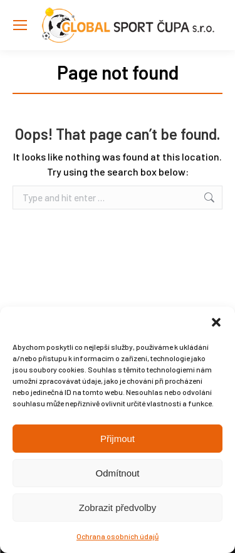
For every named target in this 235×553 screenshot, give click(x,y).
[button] (216, 322)
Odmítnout (117, 473)
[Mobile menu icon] (20, 25)
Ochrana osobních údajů (117, 536)
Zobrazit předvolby (117, 507)
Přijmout (117, 438)
